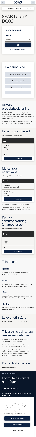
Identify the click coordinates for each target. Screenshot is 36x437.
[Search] (3, 2)
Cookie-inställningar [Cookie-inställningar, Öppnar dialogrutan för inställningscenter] (17, 430)
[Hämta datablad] (18, 45)
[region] (17, 417)
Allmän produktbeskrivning (18, 74)
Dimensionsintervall (18, 81)
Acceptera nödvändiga (17, 424)
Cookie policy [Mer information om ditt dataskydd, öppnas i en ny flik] (22, 414)
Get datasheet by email (18, 49)
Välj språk (8, 35)
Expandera (18, 158)
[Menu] (33, 2)
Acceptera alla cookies (17, 418)
